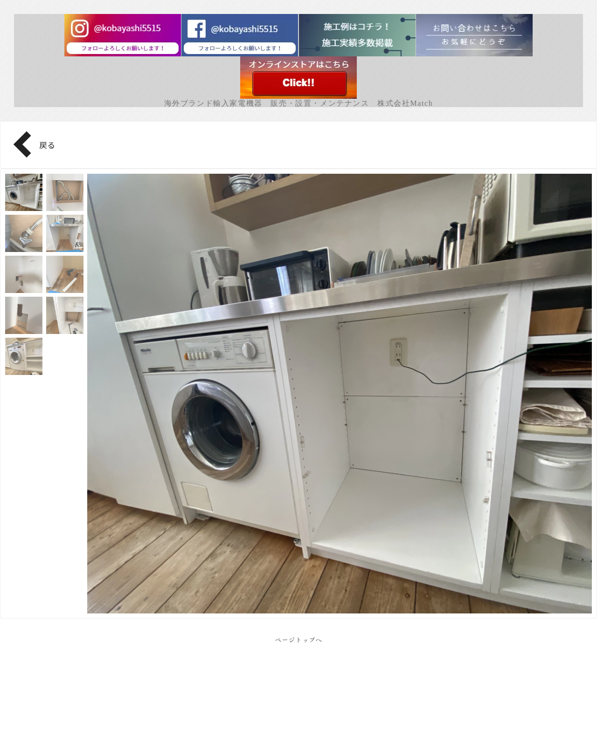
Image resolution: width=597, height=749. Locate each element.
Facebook (298, 717)
